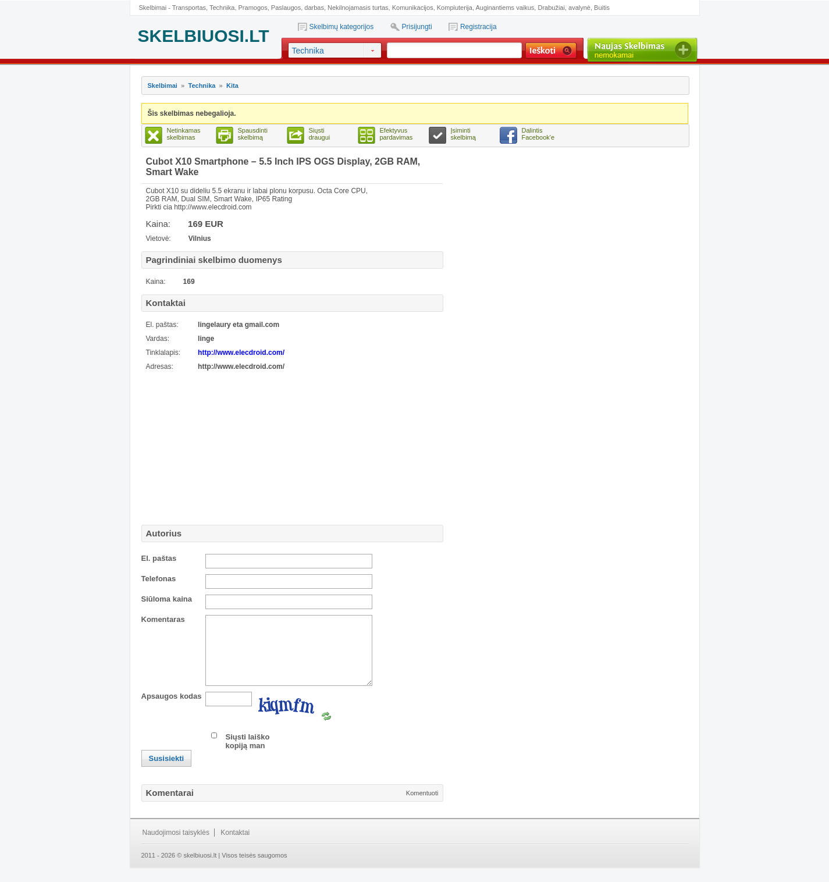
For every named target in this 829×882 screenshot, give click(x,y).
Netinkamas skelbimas (184, 134)
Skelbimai (162, 85)
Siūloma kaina (166, 599)
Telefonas (158, 578)
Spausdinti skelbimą (253, 134)
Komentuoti (422, 806)
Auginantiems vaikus (504, 7)
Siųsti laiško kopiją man (248, 755)
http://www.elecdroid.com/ (241, 352)
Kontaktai (235, 846)
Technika (221, 7)
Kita (232, 85)
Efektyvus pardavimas (396, 134)
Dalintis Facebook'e (538, 134)
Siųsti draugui (319, 134)
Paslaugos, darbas (297, 7)
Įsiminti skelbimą (463, 134)
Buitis (602, 7)
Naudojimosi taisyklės (176, 846)
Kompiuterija (454, 7)
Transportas (189, 7)
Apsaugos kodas (171, 710)
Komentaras (163, 619)
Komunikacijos (412, 7)
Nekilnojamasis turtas (358, 7)
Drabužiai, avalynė (564, 7)
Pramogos (253, 7)
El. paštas (159, 558)
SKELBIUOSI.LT (203, 35)
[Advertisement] (214, 446)
